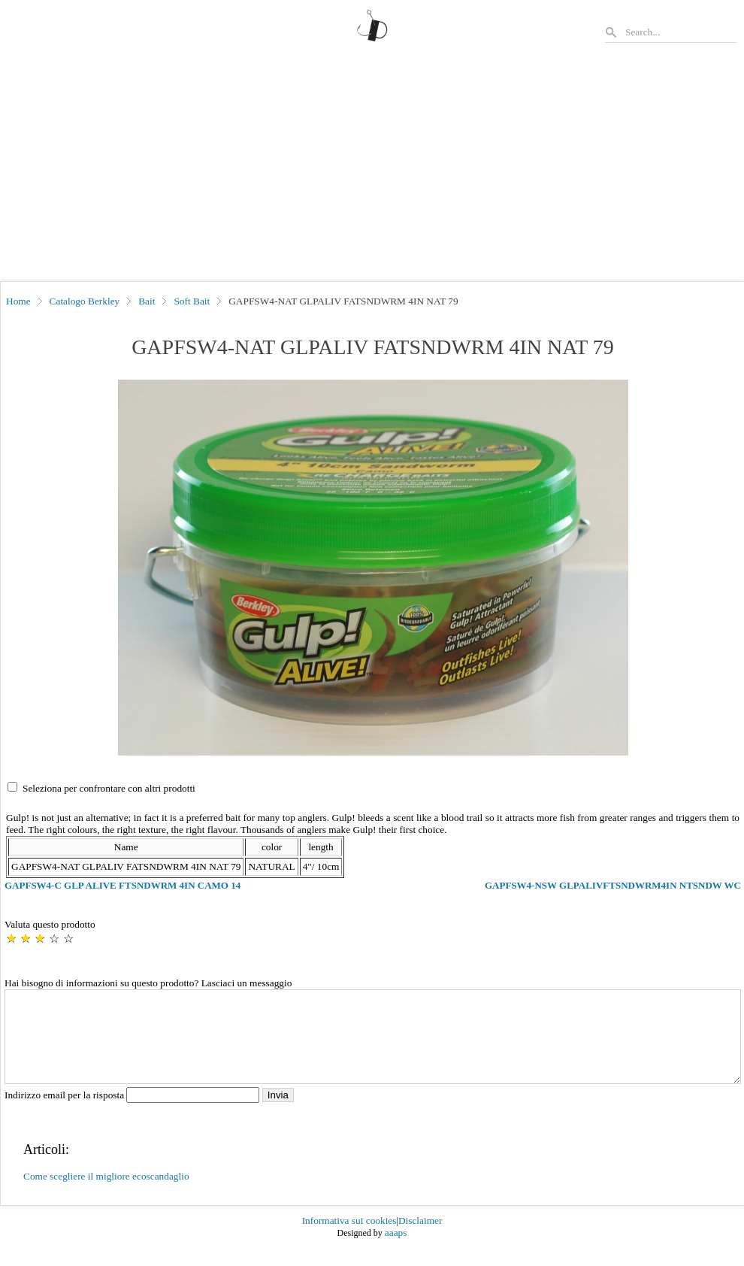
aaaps (396, 1250)
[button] (373, 568)
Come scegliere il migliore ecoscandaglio (106, 1194)
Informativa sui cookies (349, 1238)
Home (18, 301)
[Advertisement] (372, 168)
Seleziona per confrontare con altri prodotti (109, 788)
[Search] (680, 32)
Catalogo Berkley (85, 301)
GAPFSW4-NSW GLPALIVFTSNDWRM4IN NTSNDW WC (613, 885)
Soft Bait (192, 301)
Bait (146, 301)
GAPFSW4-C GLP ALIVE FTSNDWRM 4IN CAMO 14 (122, 885)
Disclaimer (420, 1238)
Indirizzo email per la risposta (133, 1113)
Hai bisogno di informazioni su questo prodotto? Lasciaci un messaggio (148, 983)
